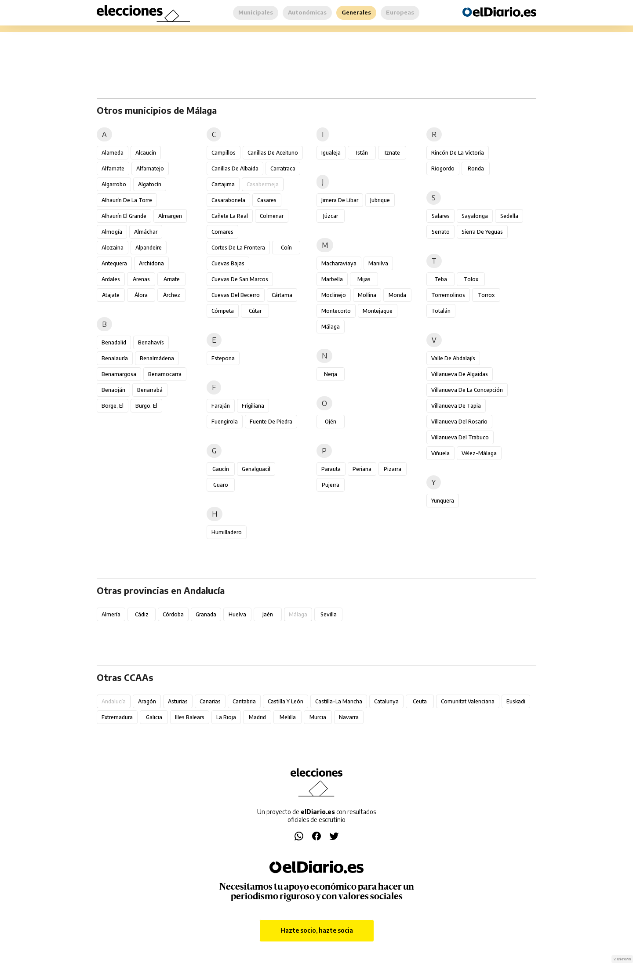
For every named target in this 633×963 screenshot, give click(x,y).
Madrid (257, 717)
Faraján (220, 405)
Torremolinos (448, 295)
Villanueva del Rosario (459, 421)
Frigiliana (253, 405)
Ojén (330, 421)
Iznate (392, 152)
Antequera (114, 263)
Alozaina (113, 247)
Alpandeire (148, 247)
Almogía (112, 231)
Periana (362, 469)
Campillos (223, 152)
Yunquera (442, 500)
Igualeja (331, 152)
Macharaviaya (339, 263)
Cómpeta (222, 311)
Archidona (151, 263)
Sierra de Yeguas (482, 231)
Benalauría (115, 358)
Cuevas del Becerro (235, 295)
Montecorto (336, 311)
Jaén (267, 614)
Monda (397, 295)
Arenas (141, 279)
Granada (206, 614)
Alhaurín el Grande (124, 216)
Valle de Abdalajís (453, 358)
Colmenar (272, 216)
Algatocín (149, 184)
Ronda (476, 168)
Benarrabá (150, 390)
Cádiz (142, 614)
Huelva (237, 614)
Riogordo (443, 168)
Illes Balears (189, 717)
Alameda (113, 152)
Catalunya (386, 701)
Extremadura (117, 717)
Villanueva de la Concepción (467, 390)
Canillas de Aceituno (272, 152)
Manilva (378, 263)
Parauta (331, 469)
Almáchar (145, 231)
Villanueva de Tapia (456, 405)
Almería (111, 614)
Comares (222, 231)
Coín (286, 247)
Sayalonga (475, 216)
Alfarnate (113, 168)
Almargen (170, 216)
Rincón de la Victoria (457, 152)
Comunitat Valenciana (468, 701)
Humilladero (226, 532)
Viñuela (440, 453)
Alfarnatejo (150, 168)
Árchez (171, 295)
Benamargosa (119, 374)
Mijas (364, 279)
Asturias (178, 701)
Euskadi (515, 701)
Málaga (330, 326)
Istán (362, 152)
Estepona (223, 358)
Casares (266, 200)
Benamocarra (165, 374)
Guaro (220, 485)
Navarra (349, 717)
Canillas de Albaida (234, 168)
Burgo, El (146, 405)
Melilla (288, 717)
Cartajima (223, 184)
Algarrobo (114, 184)
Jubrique (380, 200)
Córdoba (173, 614)
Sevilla (328, 614)
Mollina (367, 295)
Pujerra (330, 485)
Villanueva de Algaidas (459, 374)
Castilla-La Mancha (338, 701)
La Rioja (226, 717)
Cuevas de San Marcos (239, 279)
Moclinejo (333, 295)
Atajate (111, 295)
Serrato (441, 231)
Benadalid (114, 342)
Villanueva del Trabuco (460, 437)
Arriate (172, 279)
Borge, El (113, 405)
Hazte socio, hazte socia (316, 930)
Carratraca (282, 168)
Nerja (330, 374)
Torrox (486, 295)
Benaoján (113, 390)
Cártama (282, 295)
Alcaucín (145, 152)
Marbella (332, 279)
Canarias (210, 701)
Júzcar (330, 216)
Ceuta (420, 701)
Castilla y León (285, 701)
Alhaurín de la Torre (127, 200)
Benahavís (151, 342)
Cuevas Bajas (227, 263)
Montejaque (378, 311)
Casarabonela (228, 200)
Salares (441, 216)
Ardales (111, 279)
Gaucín (220, 469)
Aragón (147, 701)
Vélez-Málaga (479, 453)
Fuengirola (224, 421)
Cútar (255, 311)
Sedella (509, 216)
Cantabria (244, 701)
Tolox (471, 279)
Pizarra (392, 469)
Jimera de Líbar (339, 200)
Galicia (154, 717)
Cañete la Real (229, 216)
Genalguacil (256, 469)
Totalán (441, 311)
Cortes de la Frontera (238, 247)
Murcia (317, 717)
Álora (141, 295)
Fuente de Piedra (271, 421)
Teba (440, 279)
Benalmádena (157, 358)
